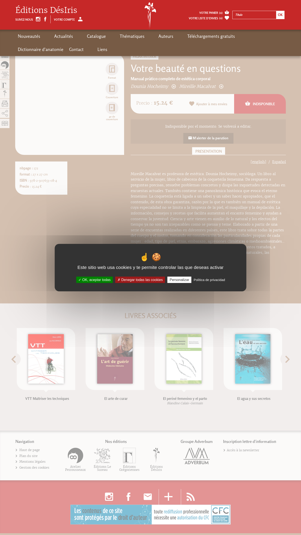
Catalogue (80, 36)
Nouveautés (29, 36)
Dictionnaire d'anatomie (223, 36)
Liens (276, 36)
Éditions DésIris (46, 10)
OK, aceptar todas (94, 279)
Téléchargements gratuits (170, 36)
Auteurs (133, 36)
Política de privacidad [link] (209, 279)
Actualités (55, 36)
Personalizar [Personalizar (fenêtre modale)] (179, 279)
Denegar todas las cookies (140, 279)
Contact (258, 36)
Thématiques (107, 36)
